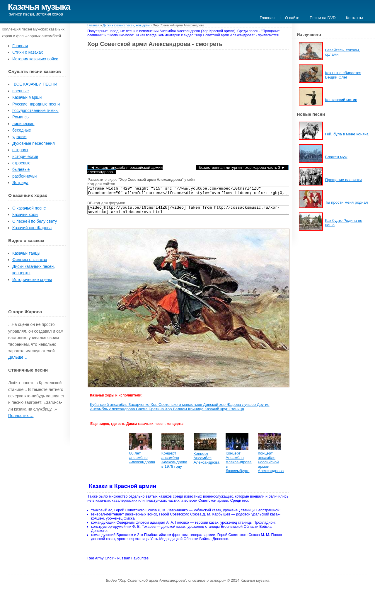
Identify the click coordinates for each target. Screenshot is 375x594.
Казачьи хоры (25, 214)
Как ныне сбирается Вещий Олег (343, 75)
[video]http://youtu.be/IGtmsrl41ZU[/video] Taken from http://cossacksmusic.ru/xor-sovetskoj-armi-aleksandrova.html (188, 212)
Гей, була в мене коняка (347, 134)
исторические (25, 156)
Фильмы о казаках (29, 259)
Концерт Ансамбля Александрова (206, 461)
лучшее (249, 408)
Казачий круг (216, 412)
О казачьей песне (29, 208)
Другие (263, 408)
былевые (21, 169)
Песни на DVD (323, 18)
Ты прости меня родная (346, 202)
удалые (19, 136)
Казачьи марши (27, 97)
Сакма (142, 412)
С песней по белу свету (34, 221)
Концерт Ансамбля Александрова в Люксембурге (238, 465)
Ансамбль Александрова (113, 412)
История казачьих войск (35, 59)
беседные (21, 130)
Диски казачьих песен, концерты (126, 25)
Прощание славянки (343, 180)
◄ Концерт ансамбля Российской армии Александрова (125, 169)
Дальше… (18, 357)
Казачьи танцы (26, 253)
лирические (23, 123)
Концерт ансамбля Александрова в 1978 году (174, 463)
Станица (236, 412)
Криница (196, 412)
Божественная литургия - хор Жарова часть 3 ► (242, 167)
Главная (267, 18)
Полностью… (20, 415)
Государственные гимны (35, 110)
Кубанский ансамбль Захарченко (120, 408)
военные (20, 90)
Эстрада (20, 182)
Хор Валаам (176, 412)
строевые (21, 163)
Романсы (21, 117)
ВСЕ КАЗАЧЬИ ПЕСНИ (35, 84)
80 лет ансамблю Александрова (142, 461)
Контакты (354, 18)
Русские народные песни (36, 104)
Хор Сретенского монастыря (177, 408)
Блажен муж (336, 157)
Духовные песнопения (33, 143)
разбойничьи (24, 176)
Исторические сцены (32, 279)
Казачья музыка (39, 6)
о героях (20, 149)
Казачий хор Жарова (32, 227)
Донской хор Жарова (222, 408)
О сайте (292, 18)
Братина (157, 412)
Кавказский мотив (341, 100)
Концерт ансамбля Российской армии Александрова (271, 465)
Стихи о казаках (27, 52)
